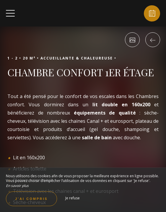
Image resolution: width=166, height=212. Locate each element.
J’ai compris (31, 199)
